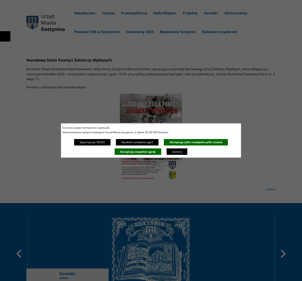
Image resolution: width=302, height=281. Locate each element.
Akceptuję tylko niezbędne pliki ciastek (195, 142)
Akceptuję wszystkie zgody (138, 152)
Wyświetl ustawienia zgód (137, 142)
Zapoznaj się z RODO (92, 142)
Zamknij (177, 152)
